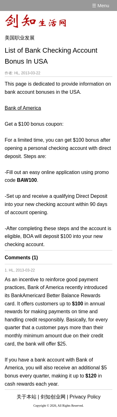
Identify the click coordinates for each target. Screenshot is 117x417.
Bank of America (23, 108)
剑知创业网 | (54, 396)
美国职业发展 (20, 37)
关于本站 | (28, 396)
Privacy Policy (85, 396)
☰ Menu (100, 5)
